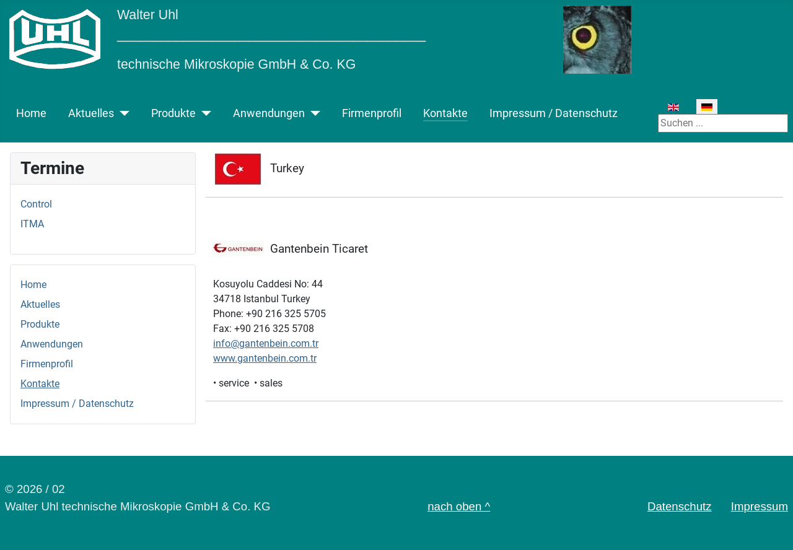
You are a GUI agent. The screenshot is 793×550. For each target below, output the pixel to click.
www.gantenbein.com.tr (265, 358)
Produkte (173, 113)
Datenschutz (679, 506)
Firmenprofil (371, 113)
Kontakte (445, 113)
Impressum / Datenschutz (553, 113)
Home (31, 113)
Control (36, 204)
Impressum (759, 506)
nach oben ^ (458, 506)
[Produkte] (203, 113)
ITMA (32, 224)
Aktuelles (91, 113)
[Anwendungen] (312, 113)
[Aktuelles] (121, 113)
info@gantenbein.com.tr (265, 343)
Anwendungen (269, 113)
